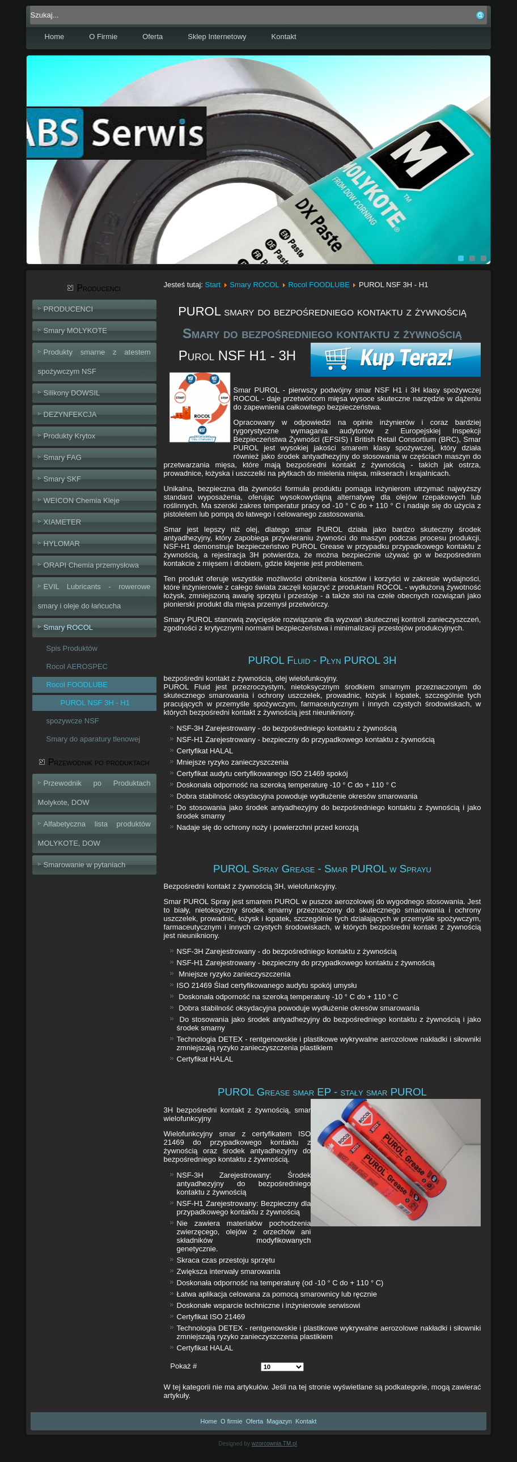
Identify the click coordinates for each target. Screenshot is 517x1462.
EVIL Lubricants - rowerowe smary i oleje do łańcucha (94, 596)
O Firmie (103, 36)
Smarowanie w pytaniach (85, 864)
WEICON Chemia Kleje (82, 500)
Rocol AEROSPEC (77, 666)
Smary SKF (62, 479)
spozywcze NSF (72, 721)
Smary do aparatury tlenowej (93, 739)
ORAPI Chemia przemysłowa (91, 565)
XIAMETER (62, 522)
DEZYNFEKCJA (70, 414)
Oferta (152, 36)
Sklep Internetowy (217, 36)
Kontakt (284, 36)
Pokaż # (183, 1366)
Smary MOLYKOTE (75, 330)
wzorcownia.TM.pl (274, 1443)
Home (55, 36)
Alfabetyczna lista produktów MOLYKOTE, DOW (94, 833)
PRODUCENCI (68, 309)
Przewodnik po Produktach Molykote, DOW (94, 793)
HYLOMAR (62, 543)
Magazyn (279, 1421)
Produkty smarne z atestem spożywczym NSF (94, 362)
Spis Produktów (72, 648)
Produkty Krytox (70, 436)
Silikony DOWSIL (72, 393)
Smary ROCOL (68, 627)
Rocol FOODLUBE (77, 684)
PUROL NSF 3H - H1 (95, 702)
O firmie (232, 1421)
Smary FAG (63, 457)
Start (213, 284)
